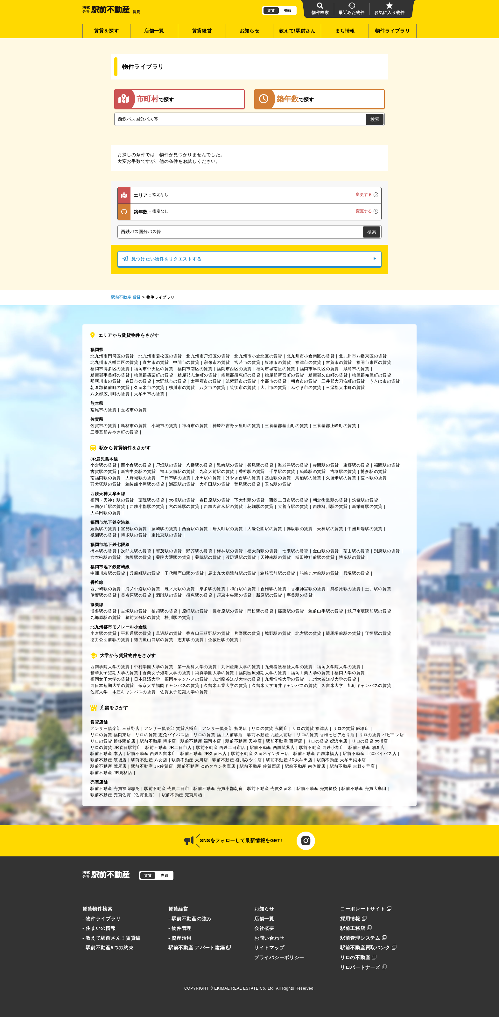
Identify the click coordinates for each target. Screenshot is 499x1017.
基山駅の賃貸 (278, 477)
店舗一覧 (154, 30)
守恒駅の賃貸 (378, 633)
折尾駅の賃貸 (260, 465)
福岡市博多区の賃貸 (110, 368)
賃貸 (271, 10)
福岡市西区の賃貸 (234, 368)
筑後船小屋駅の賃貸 (145, 484)
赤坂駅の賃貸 (300, 528)
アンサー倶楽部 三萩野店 (115, 728)
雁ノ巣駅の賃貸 (180, 588)
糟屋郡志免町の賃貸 (197, 375)
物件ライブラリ (392, 30)
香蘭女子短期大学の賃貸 (167, 672)
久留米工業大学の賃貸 (225, 685)
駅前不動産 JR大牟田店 (289, 760)
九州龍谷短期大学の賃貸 (237, 679)
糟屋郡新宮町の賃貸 (284, 375)
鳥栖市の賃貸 (134, 425)
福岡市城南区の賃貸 (275, 368)
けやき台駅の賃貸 (243, 477)
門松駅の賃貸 (260, 611)
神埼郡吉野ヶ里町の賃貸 (237, 425)
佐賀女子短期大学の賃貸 (184, 691)
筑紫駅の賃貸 (365, 500)
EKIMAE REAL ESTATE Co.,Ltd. (244, 988)
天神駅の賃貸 (330, 528)
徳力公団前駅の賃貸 (110, 639)
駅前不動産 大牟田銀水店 (341, 760)
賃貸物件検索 (97, 908)
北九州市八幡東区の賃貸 (363, 356)
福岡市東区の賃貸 (373, 362)
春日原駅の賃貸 (215, 500)
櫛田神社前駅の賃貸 (314, 557)
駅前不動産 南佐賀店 (305, 766)
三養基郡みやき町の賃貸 (114, 432)
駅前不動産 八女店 (149, 760)
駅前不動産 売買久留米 (269, 788)
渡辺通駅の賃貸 (241, 557)
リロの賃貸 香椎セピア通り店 (326, 734)
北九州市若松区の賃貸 (160, 356)
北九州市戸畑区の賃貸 (208, 356)
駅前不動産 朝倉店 (366, 747)
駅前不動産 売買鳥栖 (182, 794)
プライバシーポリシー (279, 957)
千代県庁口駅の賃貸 (184, 573)
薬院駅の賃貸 (151, 500)
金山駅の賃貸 (326, 551)
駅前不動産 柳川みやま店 (237, 760)
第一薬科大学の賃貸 (197, 666)
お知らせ (250, 30)
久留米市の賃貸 (149, 387)
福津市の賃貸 (308, 362)
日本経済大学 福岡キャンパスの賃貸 (171, 679)
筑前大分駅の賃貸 (142, 617)
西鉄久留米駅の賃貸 (223, 506)
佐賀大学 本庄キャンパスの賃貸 (123, 691)
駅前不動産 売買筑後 (317, 788)
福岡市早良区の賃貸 (319, 368)
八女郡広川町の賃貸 (110, 393)
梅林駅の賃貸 (230, 551)
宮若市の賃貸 (247, 362)
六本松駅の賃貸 (105, 557)
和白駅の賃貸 (243, 588)
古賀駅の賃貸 (103, 471)
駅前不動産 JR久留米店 (203, 753)
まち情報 (345, 30)
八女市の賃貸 (213, 387)
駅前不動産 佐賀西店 (260, 766)
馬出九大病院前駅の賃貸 (232, 573)
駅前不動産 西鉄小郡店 (321, 747)
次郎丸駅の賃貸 (136, 551)
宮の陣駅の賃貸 (184, 506)
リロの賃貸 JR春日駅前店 (115, 747)
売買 (288, 10)
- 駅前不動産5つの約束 (108, 947)
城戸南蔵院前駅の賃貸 (369, 611)
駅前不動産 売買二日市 (166, 788)
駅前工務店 (356, 928)
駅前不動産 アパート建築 (199, 947)
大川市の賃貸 (273, 387)
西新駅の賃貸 (195, 528)
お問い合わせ (269, 938)
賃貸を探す (106, 30)
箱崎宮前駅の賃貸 (277, 573)
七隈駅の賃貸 (295, 551)
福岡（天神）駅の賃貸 (112, 500)
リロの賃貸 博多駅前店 (112, 741)
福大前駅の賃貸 (262, 551)
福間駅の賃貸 (387, 465)
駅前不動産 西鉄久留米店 (151, 753)
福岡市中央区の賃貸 (153, 368)
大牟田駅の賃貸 (215, 484)
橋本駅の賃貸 (103, 551)
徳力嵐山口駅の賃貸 (153, 639)
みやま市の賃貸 (306, 387)
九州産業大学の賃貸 (240, 666)
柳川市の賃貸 (182, 387)
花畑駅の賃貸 (260, 506)
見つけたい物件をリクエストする (249, 259)
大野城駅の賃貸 (140, 477)
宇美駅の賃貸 (300, 595)
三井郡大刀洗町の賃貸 (343, 381)
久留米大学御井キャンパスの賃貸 (284, 685)
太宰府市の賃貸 (206, 381)
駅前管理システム (363, 938)
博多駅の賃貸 (374, 471)
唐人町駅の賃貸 (228, 528)
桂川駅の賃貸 (178, 617)
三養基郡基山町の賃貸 (286, 425)
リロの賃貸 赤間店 (269, 728)
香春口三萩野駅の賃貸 (208, 633)
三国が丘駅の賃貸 (107, 506)
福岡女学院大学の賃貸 (339, 666)
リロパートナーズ (363, 967)
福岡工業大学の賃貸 (310, 672)
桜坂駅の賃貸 (138, 557)
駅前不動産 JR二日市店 (168, 747)
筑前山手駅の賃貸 (325, 611)
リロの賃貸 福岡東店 (110, 734)
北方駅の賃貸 (308, 633)
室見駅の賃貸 (134, 528)
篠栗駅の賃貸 (291, 611)
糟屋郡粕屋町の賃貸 (371, 375)
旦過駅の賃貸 (169, 633)
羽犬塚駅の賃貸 (105, 484)
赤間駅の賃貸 (326, 465)
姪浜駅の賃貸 (103, 528)
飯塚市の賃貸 (278, 362)
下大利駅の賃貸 (249, 500)
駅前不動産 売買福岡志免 (115, 788)
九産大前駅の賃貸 (217, 471)
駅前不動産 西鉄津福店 (315, 753)
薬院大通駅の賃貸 (173, 557)
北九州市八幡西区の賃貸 (114, 362)
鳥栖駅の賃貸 (308, 477)
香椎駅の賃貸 (252, 471)
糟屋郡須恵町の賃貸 (240, 375)
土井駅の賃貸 (378, 588)
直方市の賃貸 (156, 362)
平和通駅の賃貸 (136, 633)
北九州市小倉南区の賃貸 (311, 356)
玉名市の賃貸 (134, 409)
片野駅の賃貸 (247, 633)
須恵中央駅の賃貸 (234, 595)
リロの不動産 (358, 957)
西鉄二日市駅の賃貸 (288, 500)
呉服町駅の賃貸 (145, 573)
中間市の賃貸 (186, 362)
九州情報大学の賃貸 (284, 679)
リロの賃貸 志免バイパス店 (162, 734)
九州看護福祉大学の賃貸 (289, 666)
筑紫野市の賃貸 (241, 381)
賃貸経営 (202, 30)
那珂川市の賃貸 (105, 381)
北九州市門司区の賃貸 (112, 356)
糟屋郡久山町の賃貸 (328, 375)
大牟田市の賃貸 (149, 393)
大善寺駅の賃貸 (293, 506)
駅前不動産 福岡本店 (200, 741)
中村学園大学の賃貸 (153, 666)
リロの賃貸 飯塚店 (351, 728)
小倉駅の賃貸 (103, 465)
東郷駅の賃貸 (356, 465)
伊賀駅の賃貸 (103, 595)
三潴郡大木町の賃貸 (345, 387)
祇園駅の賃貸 (103, 535)
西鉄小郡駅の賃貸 (147, 506)
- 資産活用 (180, 938)
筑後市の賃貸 (243, 387)
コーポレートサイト (366, 908)
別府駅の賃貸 (387, 551)
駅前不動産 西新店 (284, 741)
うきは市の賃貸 (384, 381)
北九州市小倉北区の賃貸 (258, 356)
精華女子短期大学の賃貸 (114, 672)
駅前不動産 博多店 (158, 741)
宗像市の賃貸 (217, 362)
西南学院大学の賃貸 (110, 666)
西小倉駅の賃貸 (136, 465)
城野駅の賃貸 (278, 633)
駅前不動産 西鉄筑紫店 (272, 747)
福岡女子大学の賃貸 (110, 679)
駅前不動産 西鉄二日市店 (220, 747)
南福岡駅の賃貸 (105, 477)
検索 (374, 119)
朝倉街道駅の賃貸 (330, 500)
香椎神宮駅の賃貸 (308, 588)
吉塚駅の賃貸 (343, 471)
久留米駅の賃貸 (341, 477)
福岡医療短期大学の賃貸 (263, 672)
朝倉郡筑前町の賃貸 (110, 387)
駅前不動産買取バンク (368, 947)
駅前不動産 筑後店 (108, 760)
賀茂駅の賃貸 (169, 551)
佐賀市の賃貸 (103, 425)
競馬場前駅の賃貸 (343, 633)
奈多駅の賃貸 (213, 588)
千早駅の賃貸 (282, 471)
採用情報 (353, 918)
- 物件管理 (180, 928)
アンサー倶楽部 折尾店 (224, 728)
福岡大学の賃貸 (349, 672)
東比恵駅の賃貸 (166, 535)
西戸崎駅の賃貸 (105, 588)
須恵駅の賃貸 (199, 595)
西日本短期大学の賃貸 (112, 685)
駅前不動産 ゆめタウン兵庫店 (206, 766)
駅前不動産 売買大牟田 (363, 788)
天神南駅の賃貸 (275, 557)
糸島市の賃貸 (356, 368)
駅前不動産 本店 (106, 753)
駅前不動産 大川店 (190, 760)
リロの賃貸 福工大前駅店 (218, 734)
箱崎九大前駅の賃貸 (319, 573)
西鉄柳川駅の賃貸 (330, 506)
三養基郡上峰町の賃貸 (334, 425)
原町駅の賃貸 (195, 611)
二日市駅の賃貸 (175, 477)
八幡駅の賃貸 (199, 465)
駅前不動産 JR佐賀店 (152, 766)
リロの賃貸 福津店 (310, 728)
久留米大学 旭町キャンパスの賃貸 (356, 685)
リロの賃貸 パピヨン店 (381, 734)
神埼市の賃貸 (195, 425)
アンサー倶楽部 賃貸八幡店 (171, 728)
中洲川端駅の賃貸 (365, 528)
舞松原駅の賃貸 (345, 588)
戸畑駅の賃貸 (169, 465)
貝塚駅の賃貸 (356, 573)
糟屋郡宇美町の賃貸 (110, 375)
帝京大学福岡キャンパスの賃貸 (169, 685)
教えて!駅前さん (297, 30)
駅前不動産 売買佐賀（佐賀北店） (123, 794)
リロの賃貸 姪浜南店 (327, 741)
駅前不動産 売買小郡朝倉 (218, 788)
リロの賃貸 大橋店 (370, 741)
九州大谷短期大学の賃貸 (332, 679)
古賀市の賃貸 (339, 362)
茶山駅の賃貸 (356, 551)
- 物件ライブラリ (101, 918)
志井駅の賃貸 (191, 639)
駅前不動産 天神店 (243, 741)
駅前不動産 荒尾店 (108, 766)
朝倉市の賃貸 (304, 381)
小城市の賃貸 (164, 425)
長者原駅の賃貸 (136, 595)
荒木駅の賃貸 (374, 477)
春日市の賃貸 (138, 381)
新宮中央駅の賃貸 (138, 471)
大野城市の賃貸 (171, 381)
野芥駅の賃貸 (199, 551)
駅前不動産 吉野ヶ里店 (352, 766)
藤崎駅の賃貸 (164, 528)
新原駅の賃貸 (269, 595)
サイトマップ (269, 947)
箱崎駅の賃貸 (313, 471)
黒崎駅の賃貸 (230, 465)
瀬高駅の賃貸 (182, 484)
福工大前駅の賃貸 (177, 471)
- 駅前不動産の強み (190, 918)
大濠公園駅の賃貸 (264, 528)
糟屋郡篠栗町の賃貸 (153, 375)
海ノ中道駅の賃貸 (142, 588)
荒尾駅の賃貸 (247, 484)
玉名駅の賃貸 (278, 484)
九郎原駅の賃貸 (105, 617)
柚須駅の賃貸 (164, 611)
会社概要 (264, 928)
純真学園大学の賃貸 (214, 672)
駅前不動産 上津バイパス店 (370, 753)
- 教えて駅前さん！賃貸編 (111, 938)
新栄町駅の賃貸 (367, 506)
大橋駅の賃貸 (182, 500)
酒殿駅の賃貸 (169, 595)
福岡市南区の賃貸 (195, 368)
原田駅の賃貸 (208, 477)
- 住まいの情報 (99, 928)
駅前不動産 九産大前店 (269, 734)
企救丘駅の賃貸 (223, 639)
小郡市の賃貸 (273, 381)
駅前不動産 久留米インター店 (260, 753)
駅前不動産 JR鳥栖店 (111, 772)
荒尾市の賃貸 (103, 409)
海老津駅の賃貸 (293, 465)
